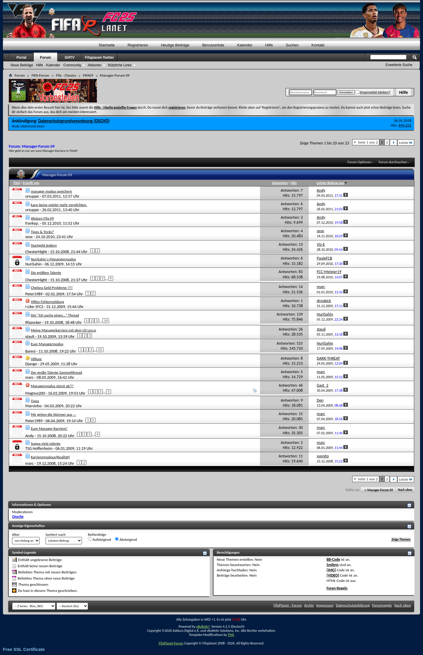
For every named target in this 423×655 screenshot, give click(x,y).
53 (100, 350)
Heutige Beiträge (175, 45)
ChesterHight (36, 251)
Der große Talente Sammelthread (56, 372)
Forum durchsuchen (393, 162)
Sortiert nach (56, 534)
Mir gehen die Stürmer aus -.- (53, 414)
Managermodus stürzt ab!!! (52, 386)
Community (72, 65)
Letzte (406, 142)
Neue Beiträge (22, 65)
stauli (29, 336)
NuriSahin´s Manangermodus (53, 259)
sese (29, 236)
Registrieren (137, 45)
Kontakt (317, 45)
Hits (293, 183)
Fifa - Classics (66, 75)
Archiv (309, 605)
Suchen (292, 45)
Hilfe (403, 92)
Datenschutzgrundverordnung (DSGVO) (74, 121)
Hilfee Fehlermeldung (47, 301)
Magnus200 (35, 393)
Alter (16, 534)
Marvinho (33, 405)
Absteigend (126, 539)
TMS (231, 635)
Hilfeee (36, 359)
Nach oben (405, 490)
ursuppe (32, 196)
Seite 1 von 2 (368, 142)
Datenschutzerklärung (353, 605)
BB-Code (333, 559)
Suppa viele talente (46, 443)
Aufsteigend (99, 539)
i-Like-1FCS (34, 306)
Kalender (244, 45)
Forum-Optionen (359, 162)
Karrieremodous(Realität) (50, 457)
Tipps (35, 401)
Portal (21, 57)
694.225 (405, 125)
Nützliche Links (120, 65)
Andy (16, 126)
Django (31, 363)
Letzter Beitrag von (332, 183)
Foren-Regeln (337, 588)
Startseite (107, 45)
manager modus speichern (51, 191)
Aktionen (94, 65)
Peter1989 (34, 294)
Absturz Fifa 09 (42, 218)
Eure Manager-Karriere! (49, 428)
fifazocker (33, 322)
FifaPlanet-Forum (171, 643)
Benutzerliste (213, 45)
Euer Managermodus (47, 344)
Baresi (30, 351)
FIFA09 (88, 75)
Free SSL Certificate (24, 649)
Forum (45, 57)
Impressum (325, 605)
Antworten (280, 183)
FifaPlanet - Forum (287, 605)
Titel (16, 183)
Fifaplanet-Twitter (99, 57)
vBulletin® (203, 626)
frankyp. (32, 223)
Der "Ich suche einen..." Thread (55, 315)
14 (106, 321)
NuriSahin (33, 264)
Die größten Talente (46, 272)
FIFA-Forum (40, 75)
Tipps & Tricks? (42, 232)
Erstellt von (31, 183)
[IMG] (331, 570)
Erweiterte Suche (399, 65)
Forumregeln (382, 605)
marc (29, 377)
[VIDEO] (333, 575)
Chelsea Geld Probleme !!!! (52, 287)
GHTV (69, 57)
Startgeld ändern (44, 245)
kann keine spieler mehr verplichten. (59, 205)
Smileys (333, 565)
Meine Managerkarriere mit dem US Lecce (63, 330)
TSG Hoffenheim (38, 448)
